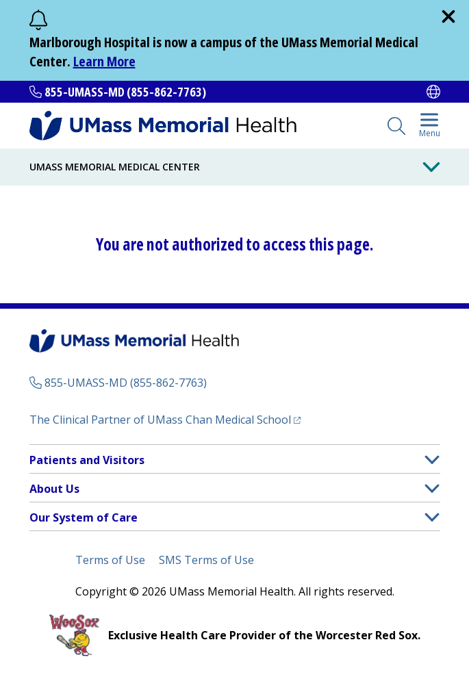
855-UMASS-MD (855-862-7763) (125, 92)
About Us (54, 488)
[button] (432, 459)
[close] (448, 16)
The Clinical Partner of (160, 419)
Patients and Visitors (86, 459)
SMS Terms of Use (206, 559)
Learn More (104, 61)
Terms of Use (110, 559)
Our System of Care (83, 517)
